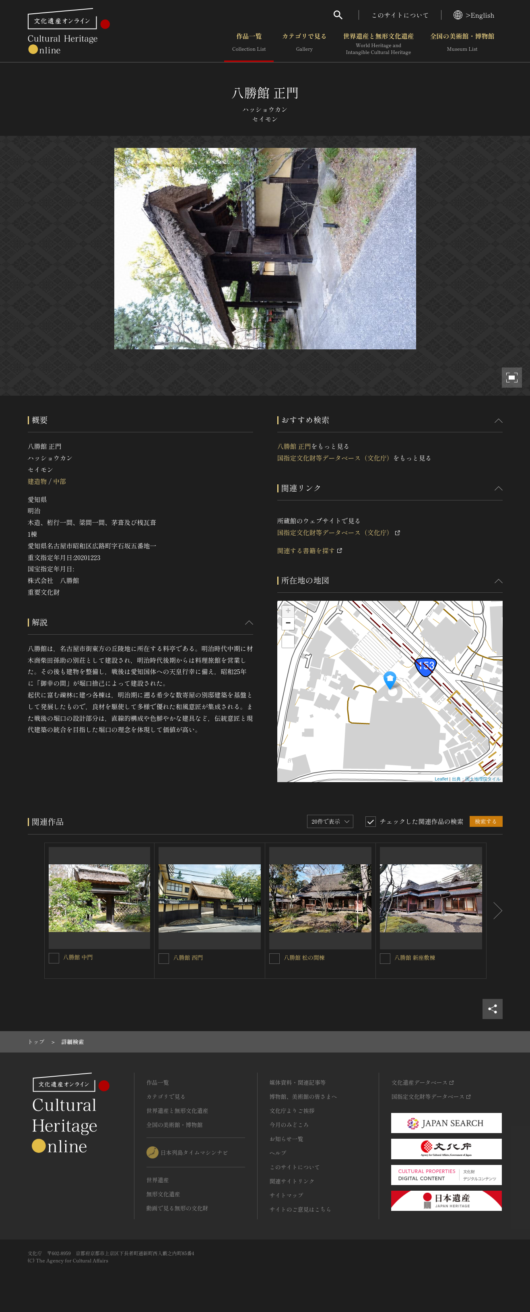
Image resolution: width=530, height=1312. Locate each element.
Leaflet (441, 778)
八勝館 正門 (294, 446)
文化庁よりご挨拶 (292, 1110)
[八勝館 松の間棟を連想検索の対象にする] (274, 958)
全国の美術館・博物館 (462, 44)
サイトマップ (286, 1195)
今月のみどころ (289, 1125)
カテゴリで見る (304, 44)
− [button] (288, 624)
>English (474, 15)
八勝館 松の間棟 (304, 957)
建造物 (37, 481)
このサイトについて (400, 15)
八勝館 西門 (188, 957)
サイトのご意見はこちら (301, 1209)
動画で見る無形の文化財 (177, 1208)
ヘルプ (278, 1153)
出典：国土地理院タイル (476, 778)
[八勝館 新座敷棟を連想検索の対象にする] (385, 958)
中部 (59, 481)
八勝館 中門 (78, 957)
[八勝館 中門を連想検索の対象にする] (54, 958)
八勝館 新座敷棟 (414, 957)
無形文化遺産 (163, 1194)
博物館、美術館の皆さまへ (303, 1096)
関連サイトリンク (292, 1181)
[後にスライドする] (495, 911)
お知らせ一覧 (286, 1139)
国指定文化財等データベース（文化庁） (335, 458)
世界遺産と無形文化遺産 (378, 44)
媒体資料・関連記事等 (298, 1082)
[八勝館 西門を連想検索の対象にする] (164, 958)
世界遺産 (157, 1180)
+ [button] (288, 612)
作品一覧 (249, 44)
